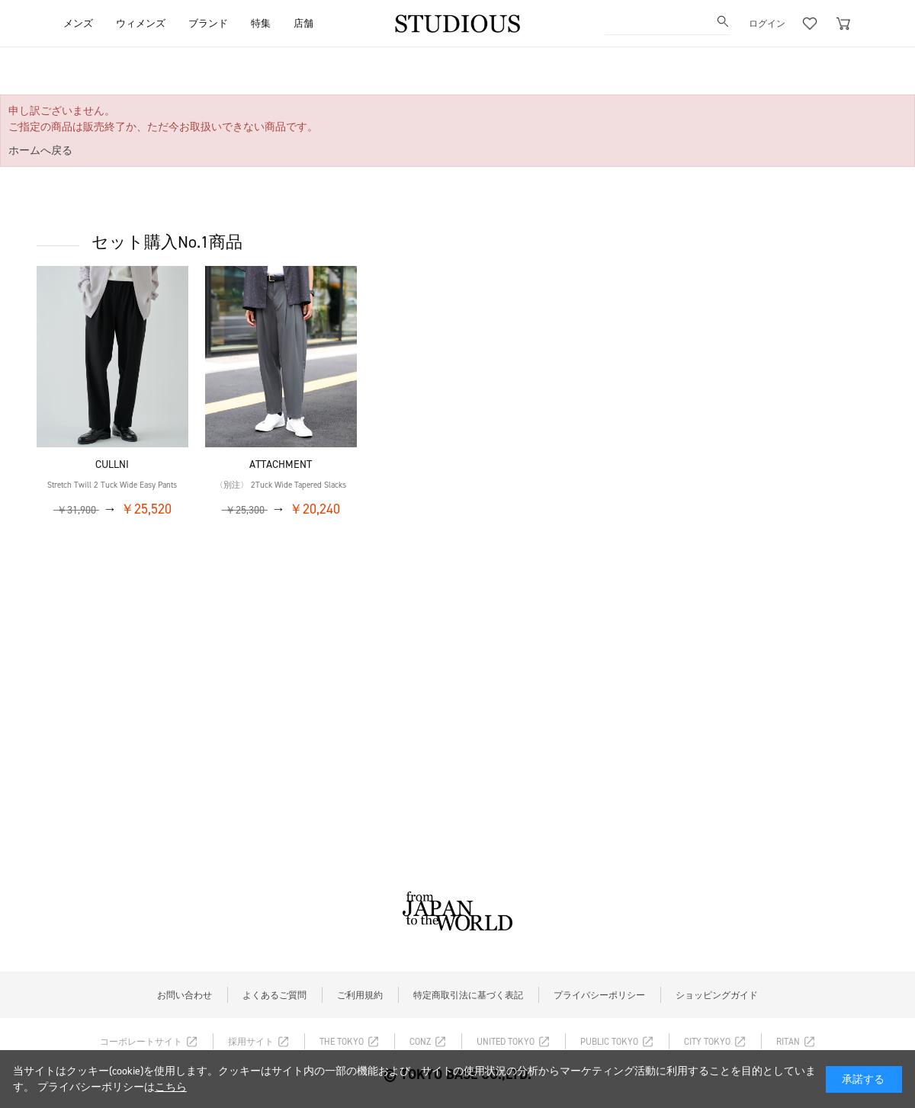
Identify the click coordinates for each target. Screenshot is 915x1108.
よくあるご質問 (274, 995)
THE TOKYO (341, 1042)
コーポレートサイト (141, 1042)
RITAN (788, 1042)
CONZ (420, 1042)
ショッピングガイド (717, 995)
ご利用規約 (360, 995)
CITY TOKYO (707, 1042)
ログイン (767, 24)
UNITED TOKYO (506, 1042)
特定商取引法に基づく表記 (468, 995)
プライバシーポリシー (599, 995)
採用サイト (251, 1042)
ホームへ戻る (40, 150)
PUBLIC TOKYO (609, 1042)
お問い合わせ (184, 995)
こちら (171, 1087)
